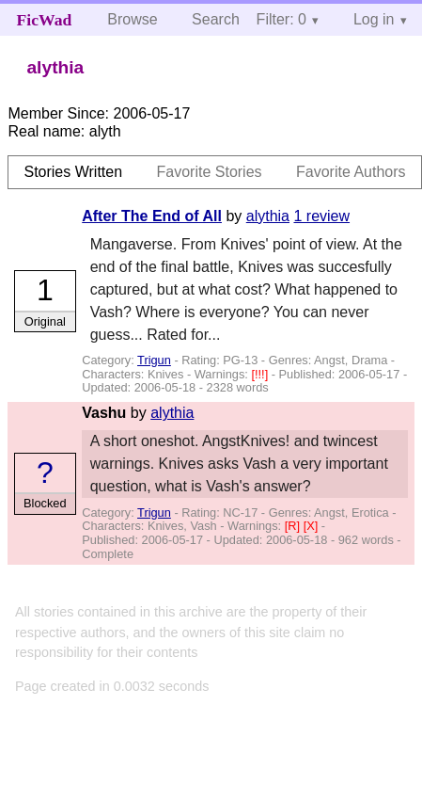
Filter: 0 (281, 19)
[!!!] (261, 374)
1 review (321, 216)
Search (216, 19)
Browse (132, 19)
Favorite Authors (351, 172)
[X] (312, 526)
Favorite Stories (209, 172)
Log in (374, 19)
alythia (267, 216)
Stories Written (72, 172)
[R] (294, 526)
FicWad (44, 19)
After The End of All (152, 216)
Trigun (154, 360)
